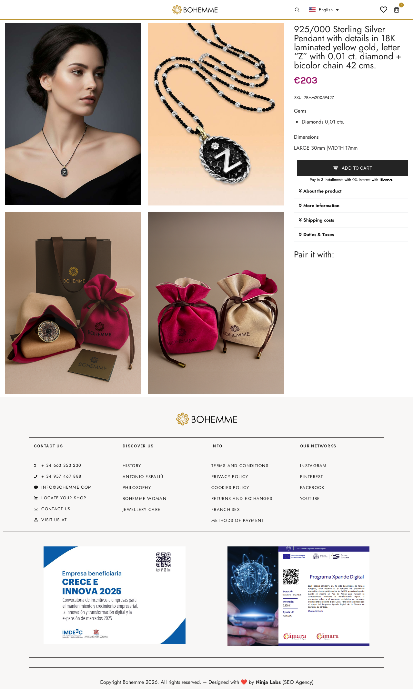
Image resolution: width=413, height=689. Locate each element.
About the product (322, 191)
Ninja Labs (268, 682)
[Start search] (297, 10)
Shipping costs (318, 220)
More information (321, 205)
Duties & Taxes (318, 234)
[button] (351, 191)
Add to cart (357, 168)
